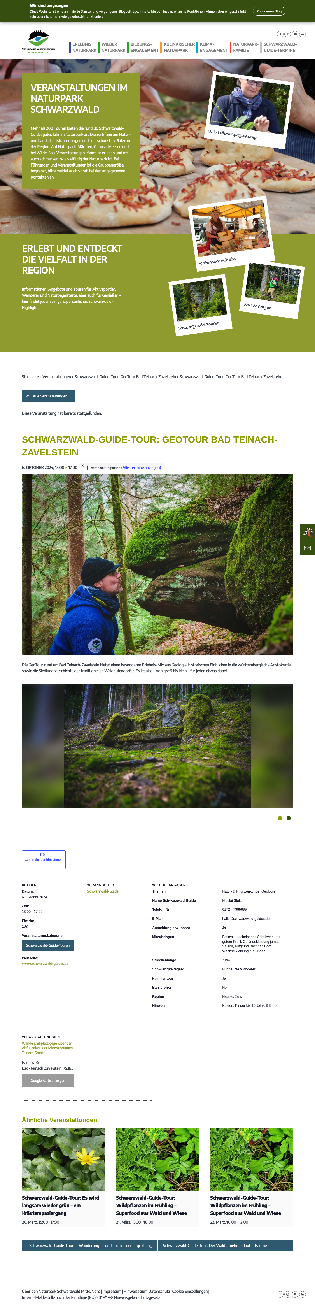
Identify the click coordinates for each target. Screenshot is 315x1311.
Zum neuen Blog (269, 11)
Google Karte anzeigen (48, 1080)
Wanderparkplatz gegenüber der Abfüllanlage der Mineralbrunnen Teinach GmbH (47, 1048)
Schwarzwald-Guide (102, 891)
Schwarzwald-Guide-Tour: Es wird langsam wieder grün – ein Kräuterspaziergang (60, 1205)
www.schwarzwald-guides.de (45, 963)
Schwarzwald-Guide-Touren (48, 945)
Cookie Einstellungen (190, 1291)
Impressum (111, 1291)
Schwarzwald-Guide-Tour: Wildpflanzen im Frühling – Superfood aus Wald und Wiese (151, 1205)
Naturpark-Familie (246, 47)
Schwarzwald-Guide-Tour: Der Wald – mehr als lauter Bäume (215, 1245)
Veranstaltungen (56, 376)
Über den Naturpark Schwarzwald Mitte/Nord (61, 1291)
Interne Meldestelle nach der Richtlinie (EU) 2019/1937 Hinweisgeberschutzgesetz (91, 1297)
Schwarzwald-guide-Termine (280, 47)
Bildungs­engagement (145, 47)
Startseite (30, 376)
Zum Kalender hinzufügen (44, 859)
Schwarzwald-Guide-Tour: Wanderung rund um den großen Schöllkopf (89, 1245)
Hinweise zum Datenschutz (147, 1291)
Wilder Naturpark (113, 47)
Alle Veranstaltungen (49, 396)
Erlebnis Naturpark (84, 47)
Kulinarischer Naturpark (179, 47)
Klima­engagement (214, 47)
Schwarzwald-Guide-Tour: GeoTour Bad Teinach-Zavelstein (125, 376)
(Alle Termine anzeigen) (141, 467)
